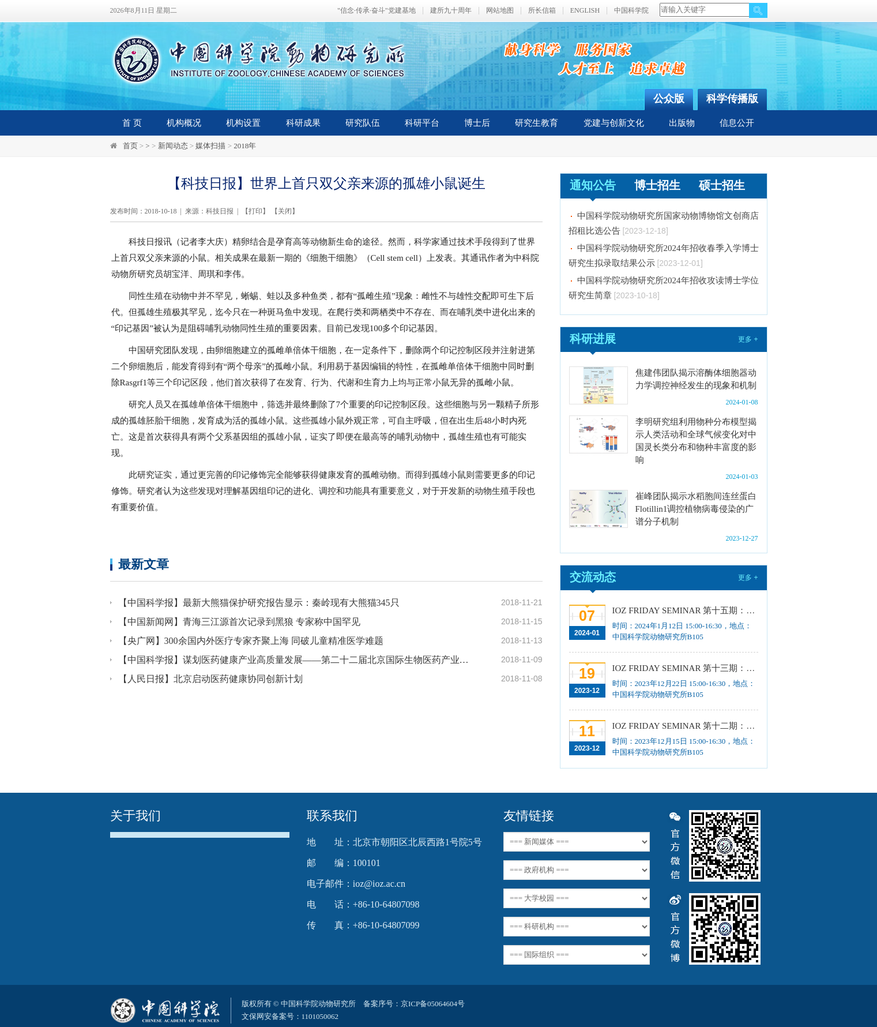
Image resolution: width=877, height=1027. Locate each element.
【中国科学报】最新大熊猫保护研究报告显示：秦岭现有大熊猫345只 (259, 603)
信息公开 (737, 123)
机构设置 (243, 123)
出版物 (682, 123)
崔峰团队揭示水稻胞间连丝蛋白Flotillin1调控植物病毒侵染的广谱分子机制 (695, 509)
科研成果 (303, 123)
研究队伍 (362, 123)
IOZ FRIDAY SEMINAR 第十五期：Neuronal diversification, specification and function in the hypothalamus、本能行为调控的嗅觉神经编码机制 (684, 610)
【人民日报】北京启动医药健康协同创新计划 (210, 679)
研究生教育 (536, 123)
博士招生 (657, 185)
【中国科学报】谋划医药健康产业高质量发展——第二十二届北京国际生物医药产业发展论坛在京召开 (295, 660)
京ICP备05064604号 (433, 1003)
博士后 (477, 123)
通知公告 (593, 185)
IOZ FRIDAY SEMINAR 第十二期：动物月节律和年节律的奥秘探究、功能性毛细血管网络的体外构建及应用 (684, 725)
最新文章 (143, 564)
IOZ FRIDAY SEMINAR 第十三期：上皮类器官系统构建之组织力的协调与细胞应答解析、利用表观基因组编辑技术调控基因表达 (684, 668)
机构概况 (184, 123)
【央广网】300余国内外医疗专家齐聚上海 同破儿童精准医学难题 (250, 641)
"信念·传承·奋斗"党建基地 (376, 10)
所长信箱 (542, 10)
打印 (255, 211)
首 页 (132, 123)
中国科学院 (631, 10)
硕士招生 (722, 185)
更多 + (748, 339)
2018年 (245, 145)
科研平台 (422, 123)
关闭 (285, 211)
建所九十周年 (451, 10)
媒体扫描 (210, 145)
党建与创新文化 (614, 123)
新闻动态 (173, 145)
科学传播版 (732, 98)
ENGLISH (585, 10)
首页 (130, 145)
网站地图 (500, 10)
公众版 (668, 98)
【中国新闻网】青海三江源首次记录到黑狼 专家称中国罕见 (239, 622)
